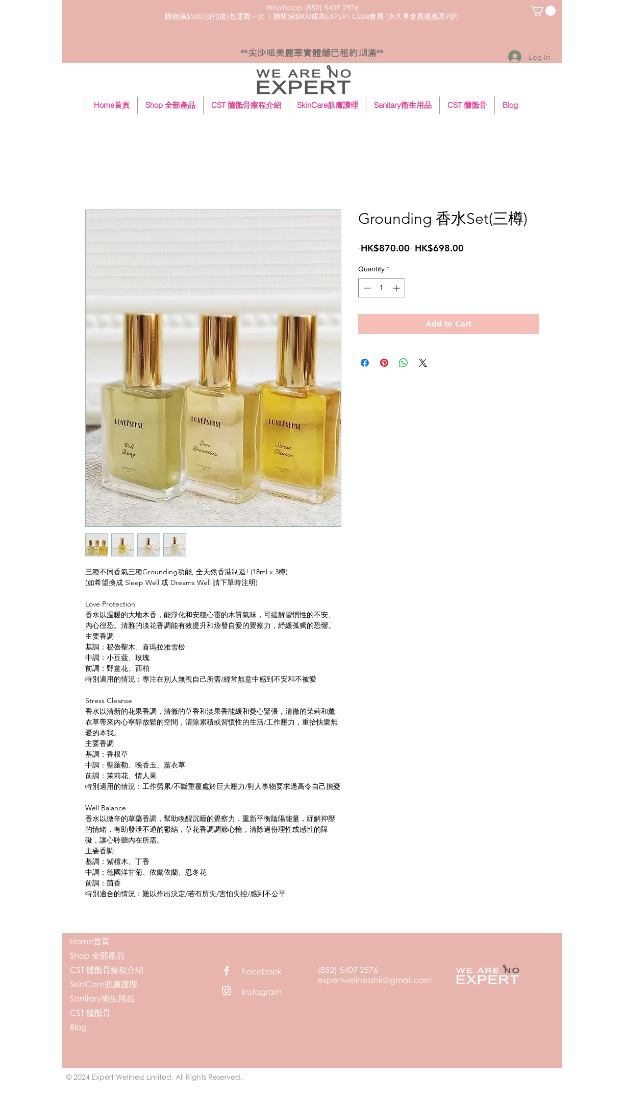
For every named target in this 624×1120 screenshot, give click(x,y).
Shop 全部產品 (97, 955)
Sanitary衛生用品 (102, 998)
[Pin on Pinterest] (384, 363)
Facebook (262, 971)
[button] (543, 11)
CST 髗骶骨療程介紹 (106, 970)
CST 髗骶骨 (90, 1013)
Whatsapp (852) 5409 (303, 7)
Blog (78, 1027)
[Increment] (397, 288)
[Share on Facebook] (365, 363)
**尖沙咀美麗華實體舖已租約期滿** (311, 53)
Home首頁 (90, 941)
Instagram (262, 992)
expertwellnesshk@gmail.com (374, 980)
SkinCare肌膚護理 (103, 984)
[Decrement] (366, 288)
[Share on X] (423, 363)
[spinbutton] (381, 288)
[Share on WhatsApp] (403, 363)
